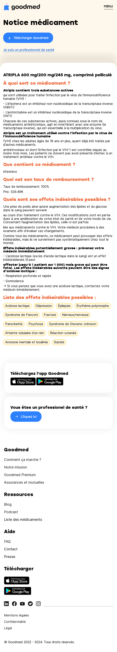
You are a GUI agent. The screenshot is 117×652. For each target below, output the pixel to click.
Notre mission (15, 467)
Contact (11, 549)
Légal (8, 628)
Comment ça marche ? (22, 459)
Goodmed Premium (20, 475)
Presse (9, 557)
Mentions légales (16, 615)
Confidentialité (15, 622)
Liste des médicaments (23, 519)
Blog (8, 504)
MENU (108, 6)
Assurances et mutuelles (24, 482)
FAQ (7, 541)
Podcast (11, 512)
